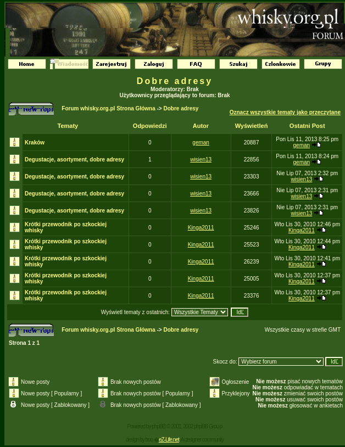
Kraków (34, 142)
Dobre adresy (175, 81)
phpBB (158, 426)
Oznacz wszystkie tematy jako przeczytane (285, 112)
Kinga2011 (201, 228)
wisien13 (201, 160)
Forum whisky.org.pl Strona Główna (108, 108)
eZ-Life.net (169, 440)
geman (200, 142)
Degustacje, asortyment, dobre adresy (74, 160)
